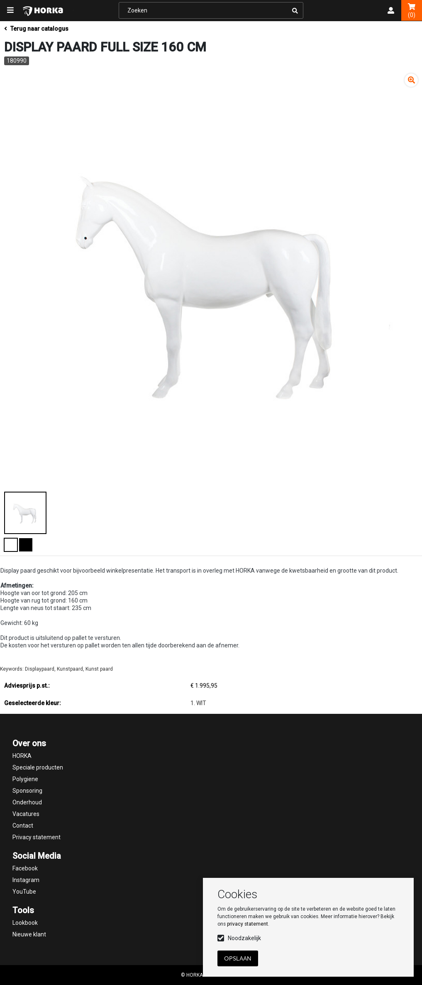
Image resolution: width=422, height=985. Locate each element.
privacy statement (247, 924)
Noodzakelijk (244, 938)
